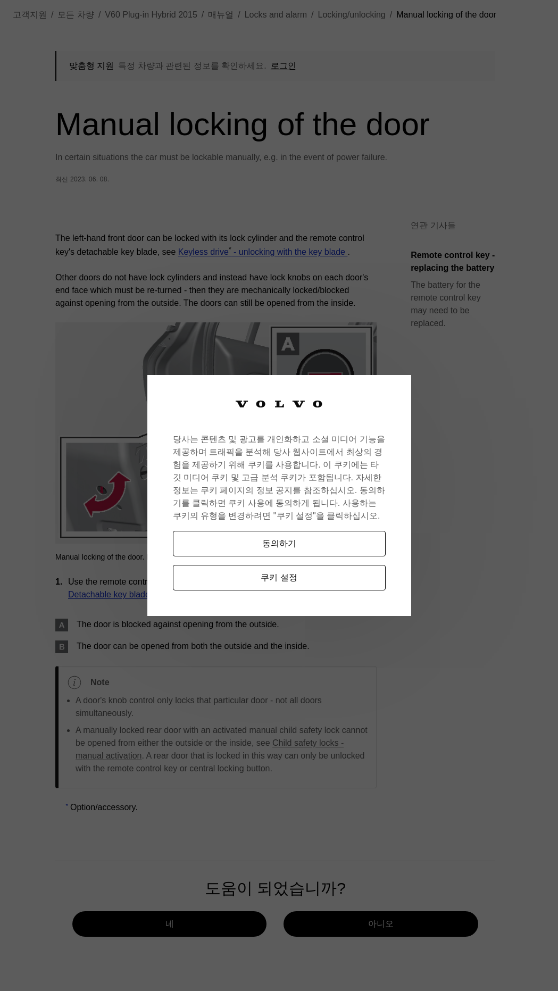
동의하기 (279, 543)
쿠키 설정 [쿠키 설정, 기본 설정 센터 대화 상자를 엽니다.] (279, 577)
